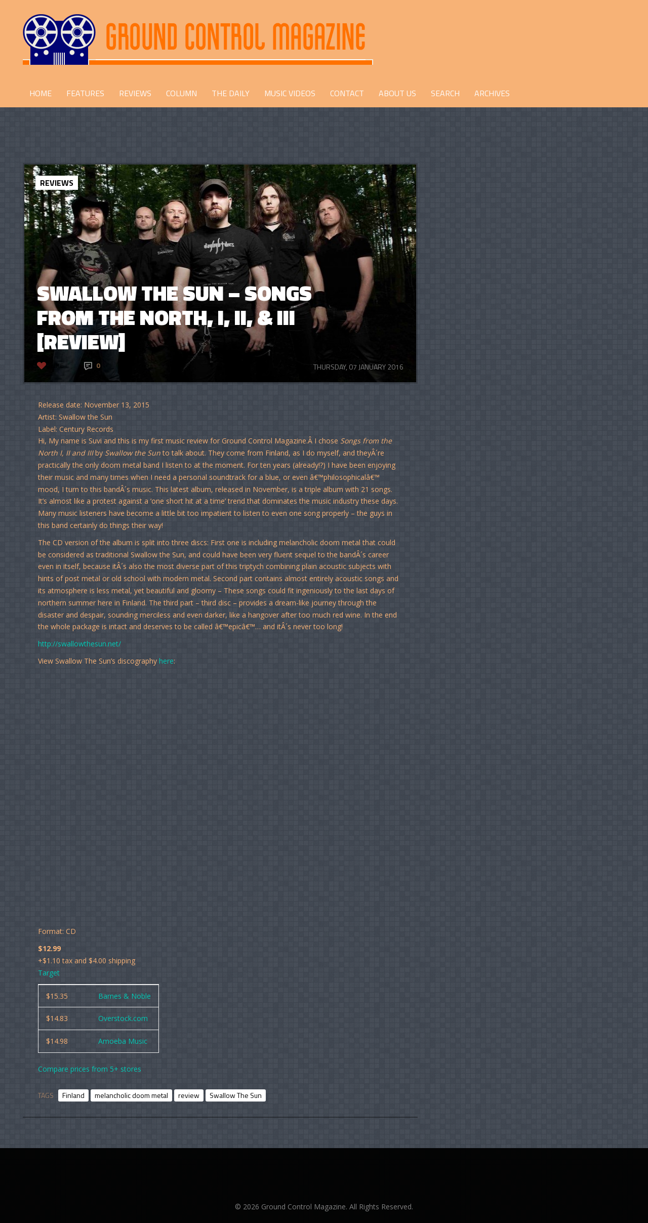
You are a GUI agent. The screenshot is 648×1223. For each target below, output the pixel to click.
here (166, 661)
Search (445, 93)
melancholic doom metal (131, 1095)
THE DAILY (231, 93)
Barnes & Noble (124, 996)
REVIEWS (135, 93)
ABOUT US (397, 93)
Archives (492, 93)
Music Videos (289, 93)
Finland (73, 1095)
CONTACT (347, 93)
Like (57, 365)
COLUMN (181, 93)
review (188, 1095)
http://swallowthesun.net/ (79, 643)
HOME (40, 93)
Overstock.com (123, 1018)
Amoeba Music (122, 1041)
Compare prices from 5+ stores (89, 1069)
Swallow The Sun (236, 1095)
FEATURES (85, 93)
